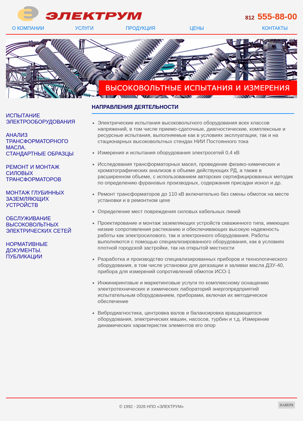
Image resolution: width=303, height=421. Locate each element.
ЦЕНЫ (197, 28)
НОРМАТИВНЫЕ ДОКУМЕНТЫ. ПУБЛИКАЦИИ (27, 250)
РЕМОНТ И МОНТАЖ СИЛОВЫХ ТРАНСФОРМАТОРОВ (33, 173)
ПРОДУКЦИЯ (140, 28)
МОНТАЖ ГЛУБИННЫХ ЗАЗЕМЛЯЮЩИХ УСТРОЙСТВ (35, 199)
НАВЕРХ (287, 405)
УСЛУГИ (84, 28)
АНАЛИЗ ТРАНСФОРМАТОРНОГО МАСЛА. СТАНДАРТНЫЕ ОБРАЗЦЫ (40, 144)
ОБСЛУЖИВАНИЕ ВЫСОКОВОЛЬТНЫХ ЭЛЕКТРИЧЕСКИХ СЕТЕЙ (38, 225)
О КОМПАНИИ (28, 28)
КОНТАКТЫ (275, 28)
